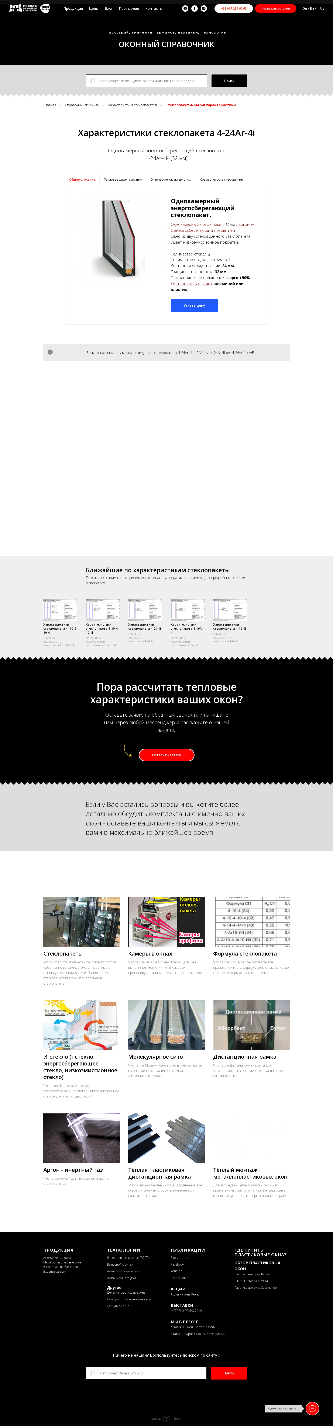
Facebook (177, 1264)
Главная (49, 105)
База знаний (179, 1278)
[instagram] (204, 8)
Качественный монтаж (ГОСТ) (127, 1257)
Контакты (153, 8)
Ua (322, 8)
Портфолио (129, 8)
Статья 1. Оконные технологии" (194, 1327)
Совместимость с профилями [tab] (221, 179)
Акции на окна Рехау (185, 1294)
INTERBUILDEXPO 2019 (186, 1310)
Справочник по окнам (82, 105)
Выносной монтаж (120, 1264)
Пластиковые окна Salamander (256, 1288)
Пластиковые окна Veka (251, 1281)
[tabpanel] (166, 255)
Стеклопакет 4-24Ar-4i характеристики (200, 105)
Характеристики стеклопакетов (132, 105)
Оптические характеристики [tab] (171, 179)
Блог (109, 8)
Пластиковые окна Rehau (252, 1274)
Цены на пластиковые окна (126, 1292)
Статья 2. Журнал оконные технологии (198, 1334)
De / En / (309, 8)
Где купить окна (118, 1306)
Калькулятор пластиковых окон (129, 1299)
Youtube (176, 1271)
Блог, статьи (179, 1257)
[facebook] (194, 8)
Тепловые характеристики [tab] (123, 179)
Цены (94, 8)
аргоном (246, 224)
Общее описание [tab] (82, 179)
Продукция (73, 8)
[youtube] (185, 8)
